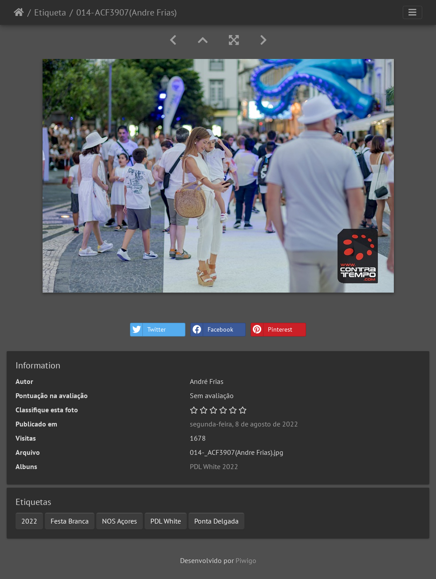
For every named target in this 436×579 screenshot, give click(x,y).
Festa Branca (70, 520)
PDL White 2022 (214, 466)
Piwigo (246, 560)
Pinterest (271, 329)
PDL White (165, 520)
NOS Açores (119, 520)
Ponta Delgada (216, 520)
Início (19, 12)
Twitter (148, 329)
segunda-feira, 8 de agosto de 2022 (244, 423)
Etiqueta (50, 12)
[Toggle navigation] (412, 12)
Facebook (212, 329)
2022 (29, 520)
